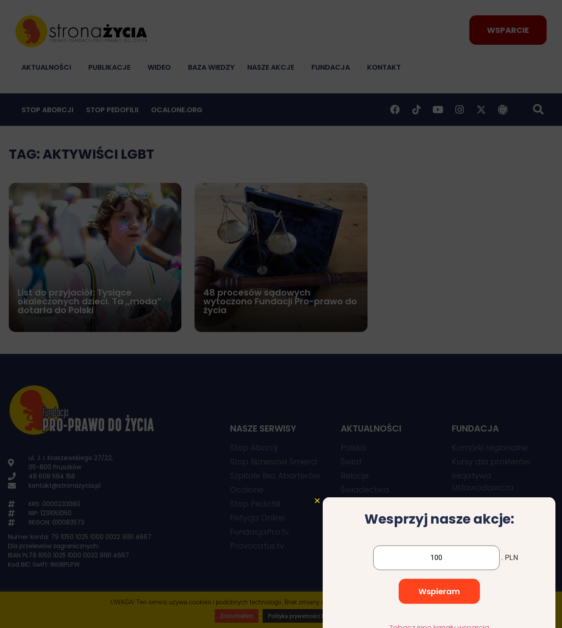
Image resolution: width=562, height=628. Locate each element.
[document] (281, 314)
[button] (317, 548)
